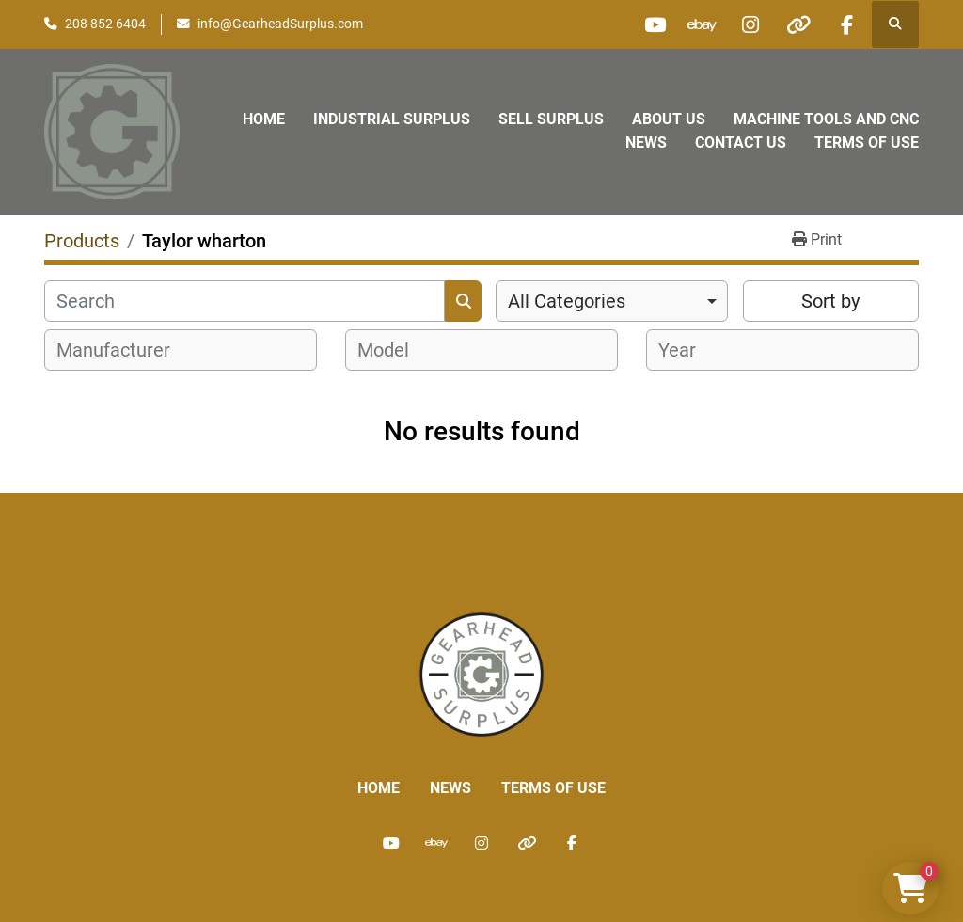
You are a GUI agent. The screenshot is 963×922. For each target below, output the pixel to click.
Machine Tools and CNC (826, 119)
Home (264, 119)
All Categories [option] (566, 301)
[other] (798, 24)
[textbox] (123, 350)
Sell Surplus (551, 119)
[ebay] (702, 24)
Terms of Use (866, 142)
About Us (668, 119)
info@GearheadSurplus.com (280, 23)
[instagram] (750, 24)
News (646, 142)
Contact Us (740, 142)
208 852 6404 (105, 23)
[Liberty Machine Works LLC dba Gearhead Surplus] (481, 673)
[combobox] (612, 301)
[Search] (244, 301)
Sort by (830, 301)
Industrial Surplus (391, 119)
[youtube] (654, 24)
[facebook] (846, 24)
